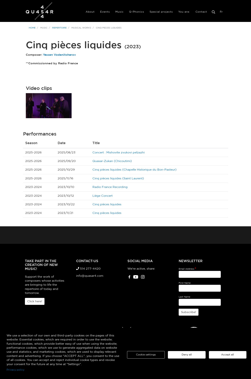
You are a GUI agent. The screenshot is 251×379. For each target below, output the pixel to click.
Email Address (186, 269)
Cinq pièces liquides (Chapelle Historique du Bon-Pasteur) (134, 169)
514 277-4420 (88, 268)
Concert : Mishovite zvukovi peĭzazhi (118, 152)
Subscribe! (188, 312)
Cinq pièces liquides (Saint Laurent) (118, 178)
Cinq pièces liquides (106, 204)
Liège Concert (102, 195)
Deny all (187, 354)
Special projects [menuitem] (161, 12)
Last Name (184, 297)
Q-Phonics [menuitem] (136, 12)
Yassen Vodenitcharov (59, 54)
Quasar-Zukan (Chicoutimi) (112, 161)
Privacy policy (15, 370)
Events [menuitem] (105, 12)
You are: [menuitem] (184, 12)
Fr (221, 12)
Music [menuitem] (119, 12)
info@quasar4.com (89, 275)
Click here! (34, 301)
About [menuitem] (90, 12)
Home (32, 28)
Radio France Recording (110, 187)
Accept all (227, 354)
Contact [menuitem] (201, 12)
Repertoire (59, 28)
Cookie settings (146, 354)
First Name (185, 283)
